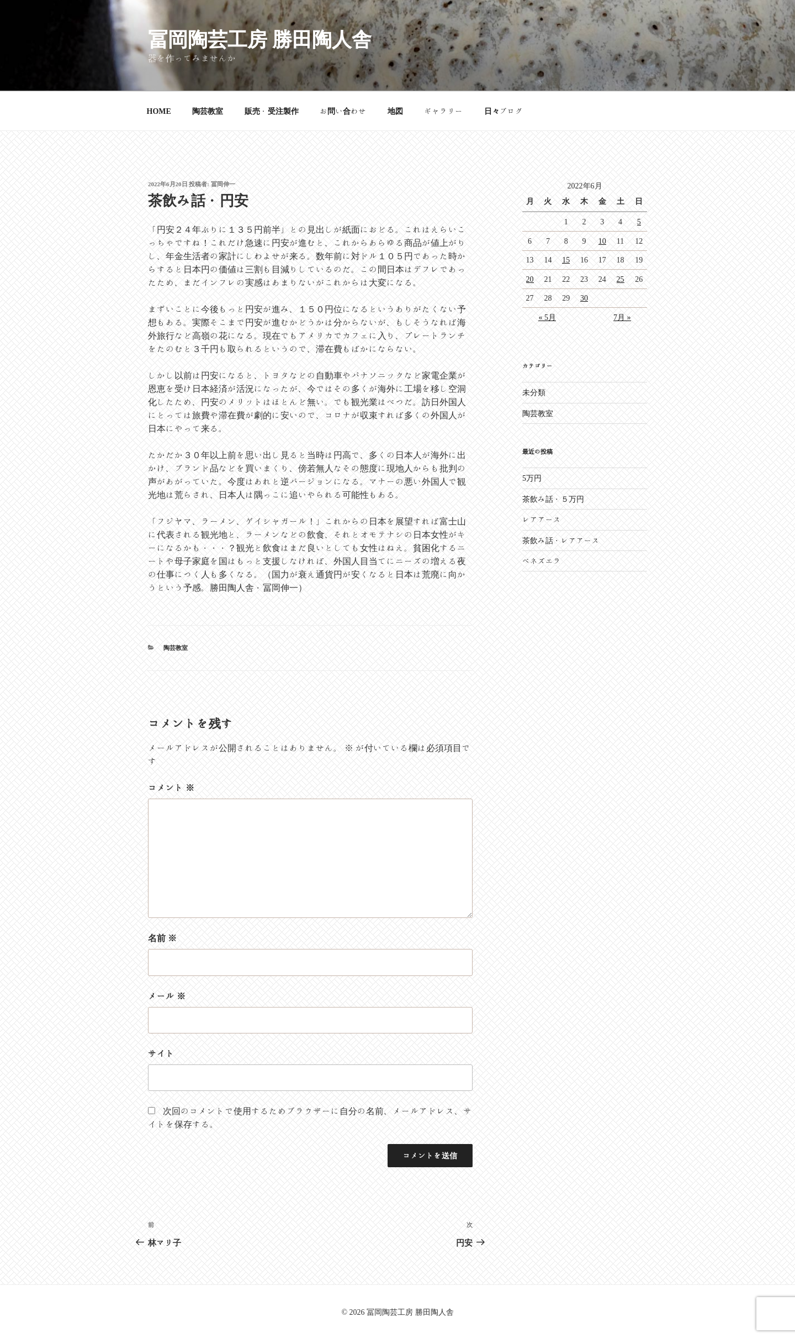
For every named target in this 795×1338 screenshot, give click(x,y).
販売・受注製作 (272, 111)
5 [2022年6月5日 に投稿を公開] (639, 221)
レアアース (541, 519)
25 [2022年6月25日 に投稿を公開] (620, 279)
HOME (159, 111)
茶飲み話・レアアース (561, 540)
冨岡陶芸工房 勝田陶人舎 (260, 39)
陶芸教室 (207, 111)
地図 (395, 111)
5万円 (532, 478)
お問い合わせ (343, 111)
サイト (161, 1053)
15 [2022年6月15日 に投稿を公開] (566, 260)
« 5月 (547, 317)
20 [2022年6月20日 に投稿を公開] (530, 279)
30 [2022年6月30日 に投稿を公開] (584, 298)
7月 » (622, 317)
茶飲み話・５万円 (553, 499)
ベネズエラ (541, 561)
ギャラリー (443, 111)
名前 (162, 937)
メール (167, 995)
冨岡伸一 (223, 184)
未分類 (533, 392)
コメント (171, 787)
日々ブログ (503, 111)
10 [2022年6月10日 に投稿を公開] (602, 241)
